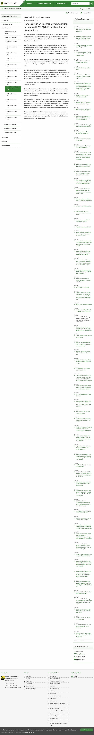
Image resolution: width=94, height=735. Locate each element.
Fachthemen (6, 145)
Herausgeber (4, 673)
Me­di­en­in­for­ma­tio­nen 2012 (12, 118)
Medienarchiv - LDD (10, 128)
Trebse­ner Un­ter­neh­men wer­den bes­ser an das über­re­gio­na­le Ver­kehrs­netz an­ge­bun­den (84, 328)
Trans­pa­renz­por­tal (54, 718)
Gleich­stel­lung (53, 698)
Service (26, 673)
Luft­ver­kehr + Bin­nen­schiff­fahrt (57, 711)
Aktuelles (5, 20)
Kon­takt (28, 678)
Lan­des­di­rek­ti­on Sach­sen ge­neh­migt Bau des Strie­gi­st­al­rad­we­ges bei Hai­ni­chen (83, 252)
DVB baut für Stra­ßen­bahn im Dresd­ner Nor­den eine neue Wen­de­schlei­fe (83, 483)
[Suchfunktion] (80, 3)
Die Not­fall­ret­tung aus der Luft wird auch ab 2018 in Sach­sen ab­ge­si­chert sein (83, 271)
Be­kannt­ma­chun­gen (54, 688)
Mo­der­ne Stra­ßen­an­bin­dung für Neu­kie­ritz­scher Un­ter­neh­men (83, 353)
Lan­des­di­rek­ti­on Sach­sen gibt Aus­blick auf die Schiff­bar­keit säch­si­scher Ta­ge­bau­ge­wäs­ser (84, 526)
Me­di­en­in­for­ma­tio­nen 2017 (12, 89)
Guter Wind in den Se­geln (82, 287)
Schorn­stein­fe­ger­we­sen (55, 715)
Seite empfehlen (76, 673)
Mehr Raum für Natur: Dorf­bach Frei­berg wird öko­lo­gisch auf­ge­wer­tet (83, 29)
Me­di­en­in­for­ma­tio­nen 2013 (12, 112)
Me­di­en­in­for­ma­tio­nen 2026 (10, 32)
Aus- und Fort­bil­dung (55, 678)
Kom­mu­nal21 (53, 706)
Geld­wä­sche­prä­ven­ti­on (55, 696)
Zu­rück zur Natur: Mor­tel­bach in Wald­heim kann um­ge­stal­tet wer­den (83, 361)
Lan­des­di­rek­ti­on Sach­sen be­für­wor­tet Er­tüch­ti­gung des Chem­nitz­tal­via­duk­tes (83, 118)
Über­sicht (28, 676)
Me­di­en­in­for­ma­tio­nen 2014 (12, 106)
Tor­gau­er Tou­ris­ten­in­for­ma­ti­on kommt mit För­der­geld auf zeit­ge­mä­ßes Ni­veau (83, 344)
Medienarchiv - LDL (10, 132)
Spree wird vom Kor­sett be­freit (83, 206)
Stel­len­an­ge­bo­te (7, 24)
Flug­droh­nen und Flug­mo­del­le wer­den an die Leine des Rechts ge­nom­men (83, 447)
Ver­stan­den (86, 730)
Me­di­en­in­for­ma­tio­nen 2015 (12, 100)
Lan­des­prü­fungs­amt (54, 708)
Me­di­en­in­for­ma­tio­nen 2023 (12, 54)
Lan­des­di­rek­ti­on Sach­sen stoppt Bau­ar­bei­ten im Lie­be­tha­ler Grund (83, 280)
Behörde (5, 137)
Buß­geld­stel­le (53, 691)
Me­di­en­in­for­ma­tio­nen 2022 (12, 59)
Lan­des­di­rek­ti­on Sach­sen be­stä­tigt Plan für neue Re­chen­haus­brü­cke (83, 610)
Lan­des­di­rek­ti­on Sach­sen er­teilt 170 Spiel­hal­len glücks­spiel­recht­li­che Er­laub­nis (83, 173)
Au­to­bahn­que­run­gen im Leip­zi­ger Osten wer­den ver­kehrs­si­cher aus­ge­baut (84, 54)
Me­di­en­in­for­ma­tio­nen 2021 (12, 65)
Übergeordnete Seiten (85, 9)
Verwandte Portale (53, 673)
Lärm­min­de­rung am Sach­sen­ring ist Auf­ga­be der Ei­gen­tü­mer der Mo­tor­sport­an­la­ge (83, 38)
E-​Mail (75, 676)
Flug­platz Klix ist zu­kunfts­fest (83, 227)
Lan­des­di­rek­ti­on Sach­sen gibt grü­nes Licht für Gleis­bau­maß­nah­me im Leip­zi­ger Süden (83, 387)
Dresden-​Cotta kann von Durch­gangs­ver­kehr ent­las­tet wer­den (83, 213)
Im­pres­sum (28, 681)
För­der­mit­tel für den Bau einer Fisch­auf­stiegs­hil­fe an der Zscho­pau (83, 626)
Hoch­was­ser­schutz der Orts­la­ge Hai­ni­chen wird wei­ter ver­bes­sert (83, 420)
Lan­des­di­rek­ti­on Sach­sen (12, 9)
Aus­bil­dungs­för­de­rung (55, 683)
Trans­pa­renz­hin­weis (31, 688)
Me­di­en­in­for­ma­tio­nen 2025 (12, 42)
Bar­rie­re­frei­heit (29, 686)
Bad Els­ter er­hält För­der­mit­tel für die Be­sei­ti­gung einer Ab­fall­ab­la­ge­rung (84, 635)
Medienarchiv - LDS (10, 37)
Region (5, 141)
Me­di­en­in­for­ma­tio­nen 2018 (12, 83)
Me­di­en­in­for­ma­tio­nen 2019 (12, 77)
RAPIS (51, 713)
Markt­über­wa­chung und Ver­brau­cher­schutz (59, 724)
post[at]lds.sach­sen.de (15, 687)
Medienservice (7, 28)
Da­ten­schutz (29, 683)
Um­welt (51, 720)
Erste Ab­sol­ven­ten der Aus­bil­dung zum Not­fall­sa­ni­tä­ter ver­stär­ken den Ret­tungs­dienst (83, 182)
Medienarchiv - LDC (10, 124)
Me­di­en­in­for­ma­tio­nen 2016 (12, 95)
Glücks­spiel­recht (54, 701)
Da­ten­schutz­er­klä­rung (41, 730)
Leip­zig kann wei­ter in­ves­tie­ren (84, 304)
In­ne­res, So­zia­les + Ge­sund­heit (57, 703)
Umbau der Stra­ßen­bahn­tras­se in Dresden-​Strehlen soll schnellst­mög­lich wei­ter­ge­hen (84, 428)
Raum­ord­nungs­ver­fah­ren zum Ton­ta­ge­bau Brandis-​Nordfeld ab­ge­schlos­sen (83, 76)
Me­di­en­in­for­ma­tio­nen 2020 (12, 71)
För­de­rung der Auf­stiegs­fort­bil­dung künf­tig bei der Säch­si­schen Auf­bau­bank (83, 234)
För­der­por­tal (53, 693)
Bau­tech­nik (52, 686)
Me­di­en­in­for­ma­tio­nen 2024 (12, 48)
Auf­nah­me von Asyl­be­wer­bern (57, 681)
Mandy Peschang (80, 654)
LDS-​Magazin (53, 676)
